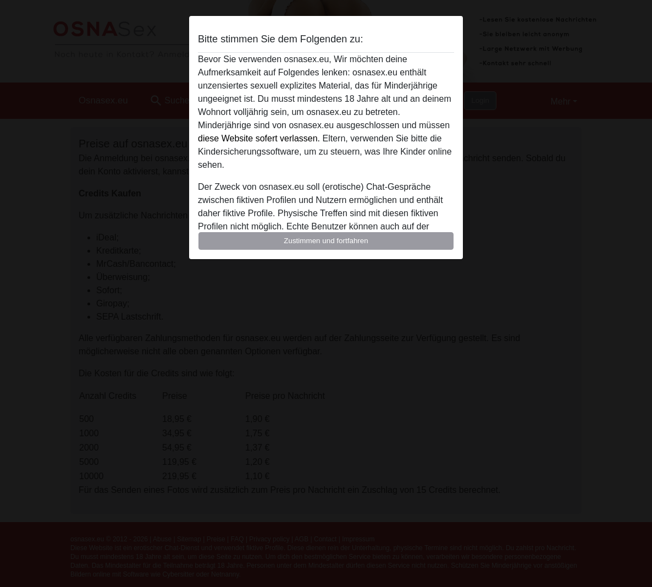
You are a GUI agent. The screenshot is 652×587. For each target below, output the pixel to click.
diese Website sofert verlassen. (259, 138)
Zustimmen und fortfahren (326, 241)
